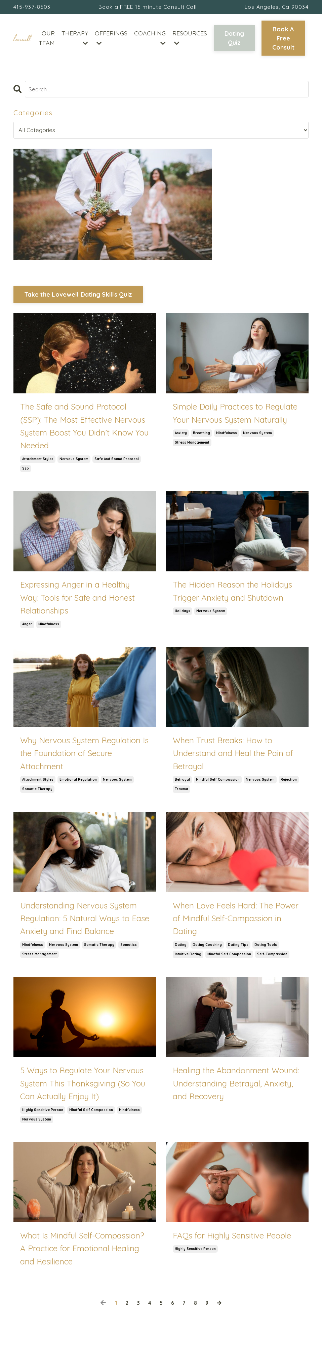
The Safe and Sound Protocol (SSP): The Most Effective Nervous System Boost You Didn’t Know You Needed (84, 427)
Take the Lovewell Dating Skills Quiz (78, 296)
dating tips (238, 946)
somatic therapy (37, 790)
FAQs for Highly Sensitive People (232, 1237)
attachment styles (37, 460)
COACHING (150, 38)
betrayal (182, 781)
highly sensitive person (42, 1111)
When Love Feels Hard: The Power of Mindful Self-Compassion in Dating (235, 920)
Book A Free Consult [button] (283, 39)
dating (181, 946)
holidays (182, 612)
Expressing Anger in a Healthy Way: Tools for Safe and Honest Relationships (77, 599)
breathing (201, 434)
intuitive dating (188, 956)
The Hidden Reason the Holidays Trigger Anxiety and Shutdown (232, 592)
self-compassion (272, 956)
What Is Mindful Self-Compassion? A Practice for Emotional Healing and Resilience (82, 1250)
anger (27, 626)
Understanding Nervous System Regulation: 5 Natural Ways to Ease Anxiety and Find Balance (84, 920)
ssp (25, 470)
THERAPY (75, 38)
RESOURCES (189, 38)
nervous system (73, 460)
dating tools (265, 946)
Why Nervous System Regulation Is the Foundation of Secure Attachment (84, 755)
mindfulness (226, 434)
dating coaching (207, 946)
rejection (289, 781)
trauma (181, 790)
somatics (128, 946)
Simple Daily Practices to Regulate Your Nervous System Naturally (235, 414)
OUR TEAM (47, 39)
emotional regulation (78, 781)
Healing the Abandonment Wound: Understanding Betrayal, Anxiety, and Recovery (236, 1085)
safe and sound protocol (116, 460)
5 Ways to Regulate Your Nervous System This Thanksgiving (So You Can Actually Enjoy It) (82, 1085)
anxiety (181, 434)
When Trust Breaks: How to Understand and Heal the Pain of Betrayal (233, 755)
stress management (192, 444)
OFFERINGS (111, 38)
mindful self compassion (218, 781)
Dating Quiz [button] (234, 39)
